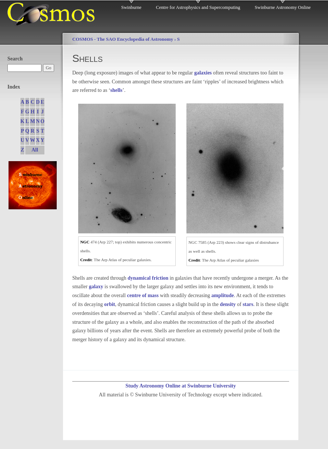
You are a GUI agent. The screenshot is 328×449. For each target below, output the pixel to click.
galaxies (203, 73)
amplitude (222, 295)
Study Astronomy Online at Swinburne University (180, 386)
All (35, 150)
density (228, 304)
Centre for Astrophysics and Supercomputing (198, 7)
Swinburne (131, 7)
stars (248, 304)
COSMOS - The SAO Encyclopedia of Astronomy (122, 39)
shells (116, 90)
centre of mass (143, 295)
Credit (86, 259)
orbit (109, 304)
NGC (85, 242)
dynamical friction (147, 278)
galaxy (96, 286)
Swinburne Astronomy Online (283, 7)
